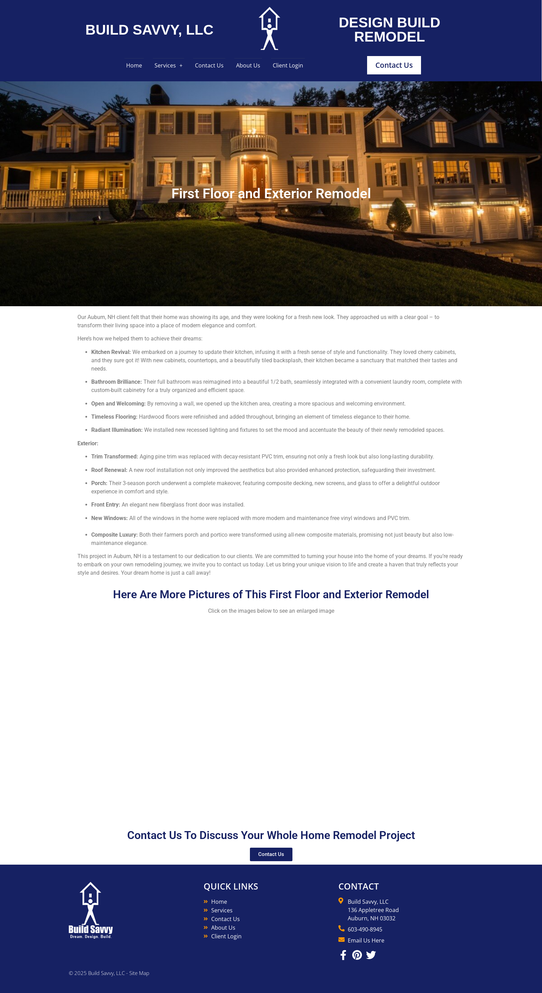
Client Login (288, 65)
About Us (248, 65)
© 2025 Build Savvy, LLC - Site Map (109, 972)
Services (165, 65)
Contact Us (209, 65)
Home (134, 65)
